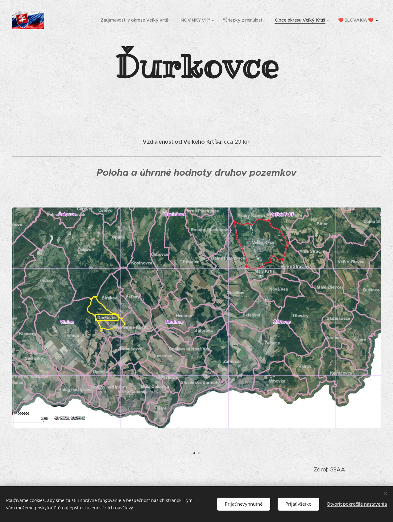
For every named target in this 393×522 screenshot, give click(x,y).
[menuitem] (136, 20)
